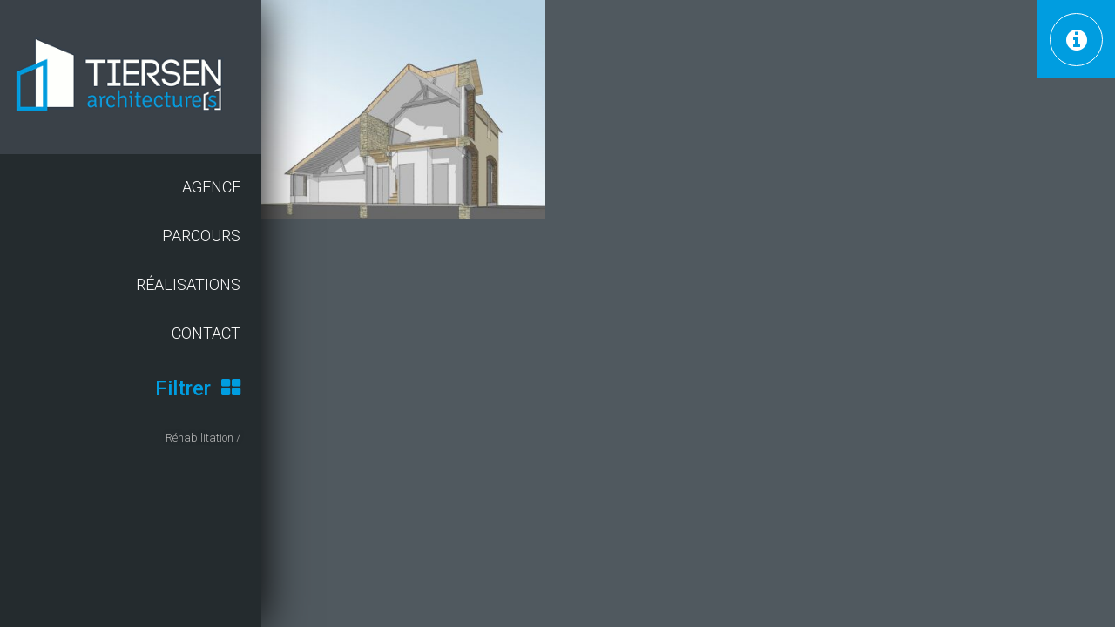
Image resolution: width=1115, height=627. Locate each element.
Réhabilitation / (203, 437)
